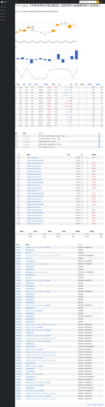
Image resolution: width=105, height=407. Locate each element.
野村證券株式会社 (41, 250)
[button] (101, 2)
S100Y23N (31, 258)
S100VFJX (31, 349)
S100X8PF (31, 308)
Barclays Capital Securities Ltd (45, 163)
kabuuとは (89, 404)
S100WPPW (32, 324)
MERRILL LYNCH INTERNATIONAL (46, 182)
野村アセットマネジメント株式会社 (46, 310)
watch (7, 10)
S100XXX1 (31, 269)
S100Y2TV (31, 261)
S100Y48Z (31, 253)
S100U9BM (31, 374)
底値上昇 (99, 84)
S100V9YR (31, 357)
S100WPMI (31, 327)
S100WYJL (31, 313)
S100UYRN (31, 365)
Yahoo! (19, 11)
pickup (7, 7)
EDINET (7, 20)
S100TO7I (31, 379)
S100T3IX (31, 385)
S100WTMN (32, 316)
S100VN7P (31, 346)
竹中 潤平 (40, 253)
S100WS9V (31, 319)
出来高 (46, 84)
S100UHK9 (31, 371)
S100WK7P (31, 332)
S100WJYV (31, 335)
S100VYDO (31, 341)
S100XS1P (31, 277)
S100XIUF (31, 291)
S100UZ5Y (31, 363)
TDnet (7, 16)
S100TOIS (31, 377)
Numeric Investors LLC (44, 157)
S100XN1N (31, 283)
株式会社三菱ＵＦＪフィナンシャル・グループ (48, 264)
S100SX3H (31, 396)
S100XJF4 (31, 288)
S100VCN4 (31, 352)
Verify (7, 13)
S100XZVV (31, 266)
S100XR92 (31, 280)
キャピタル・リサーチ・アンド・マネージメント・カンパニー (52, 324)
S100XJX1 (31, 286)
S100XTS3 (31, 272)
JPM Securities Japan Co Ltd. (45, 166)
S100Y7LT (31, 250)
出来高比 (55, 84)
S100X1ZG (31, 310)
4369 (31, 157)
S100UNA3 (31, 368)
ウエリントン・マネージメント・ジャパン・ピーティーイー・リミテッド (55, 255)
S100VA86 (31, 354)
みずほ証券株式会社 (42, 261)
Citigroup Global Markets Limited (46, 160)
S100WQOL (32, 321)
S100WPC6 (31, 330)
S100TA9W (31, 382)
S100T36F (31, 388)
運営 (102, 404)
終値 (41, 84)
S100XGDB (31, 299)
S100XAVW (31, 305)
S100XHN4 (31, 294)
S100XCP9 (31, 302)
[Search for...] (87, 2)
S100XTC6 (31, 275)
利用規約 (99, 404)
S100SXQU (31, 390)
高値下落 (92, 84)
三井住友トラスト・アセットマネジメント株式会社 (49, 247)
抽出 (81, 84)
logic (76, 84)
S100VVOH (31, 343)
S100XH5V (31, 297)
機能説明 (95, 404)
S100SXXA (31, 393)
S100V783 (31, 360)
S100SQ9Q (31, 399)
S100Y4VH (31, 255)
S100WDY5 (31, 338)
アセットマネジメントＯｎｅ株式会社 (46, 385)
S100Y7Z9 (31, 247)
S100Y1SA (31, 264)
